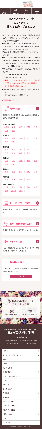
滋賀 (13, 161)
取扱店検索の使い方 (11, 100)
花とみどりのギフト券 (21, 332)
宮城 (28, 127)
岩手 (21, 127)
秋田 (35, 127)
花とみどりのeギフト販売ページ (16, 95)
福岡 (6, 187)
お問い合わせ (7, 414)
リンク (5, 418)
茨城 (6, 138)
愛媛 (21, 180)
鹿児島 (13, 191)
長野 (6, 153)
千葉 (35, 138)
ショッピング (26, 13)
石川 (21, 149)
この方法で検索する (37, 203)
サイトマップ (7, 422)
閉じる (37, 108)
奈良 (6, 164)
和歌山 (13, 164)
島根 (13, 172)
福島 (13, 131)
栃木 (13, 138)
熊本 (28, 187)
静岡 (21, 153)
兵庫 (35, 161)
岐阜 (13, 153)
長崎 (21, 187)
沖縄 (21, 191)
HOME (5, 351)
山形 (6, 131)
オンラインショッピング (29, 314)
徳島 (6, 180)
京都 (21, 161)
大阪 (28, 161)
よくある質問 (7, 389)
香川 (13, 180)
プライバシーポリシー (10, 406)
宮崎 (6, 191)
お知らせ (6, 385)
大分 (35, 187)
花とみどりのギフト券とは (5, 12)
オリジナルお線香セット (11, 376)
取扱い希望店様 (8, 401)
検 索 (22, 276)
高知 (28, 180)
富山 (13, 149)
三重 (6, 161)
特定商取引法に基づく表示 (12, 410)
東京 (6, 142)
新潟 (6, 149)
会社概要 (6, 393)
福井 (28, 149)
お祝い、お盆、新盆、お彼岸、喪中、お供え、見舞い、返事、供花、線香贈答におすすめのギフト (17, 4)
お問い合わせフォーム (12, 314)
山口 (35, 172)
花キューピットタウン (13, 77)
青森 (13, 127)
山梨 (35, 149)
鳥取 (6, 172)
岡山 (21, 172)
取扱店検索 (16, 13)
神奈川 (13, 142)
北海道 (6, 127)
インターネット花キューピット (16, 74)
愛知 (28, 153)
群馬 (21, 138)
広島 (28, 172)
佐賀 (13, 187)
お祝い (5, 359)
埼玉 (28, 138)
